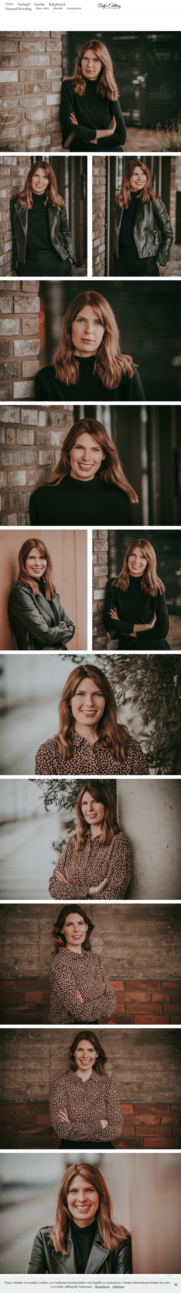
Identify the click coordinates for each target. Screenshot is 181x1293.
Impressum (74, 8)
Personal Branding (18, 8)
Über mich (42, 8)
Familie (39, 4)
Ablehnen (118, 1287)
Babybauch (57, 4)
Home (9, 4)
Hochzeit (23, 4)
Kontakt (58, 8)
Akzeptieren (102, 1287)
